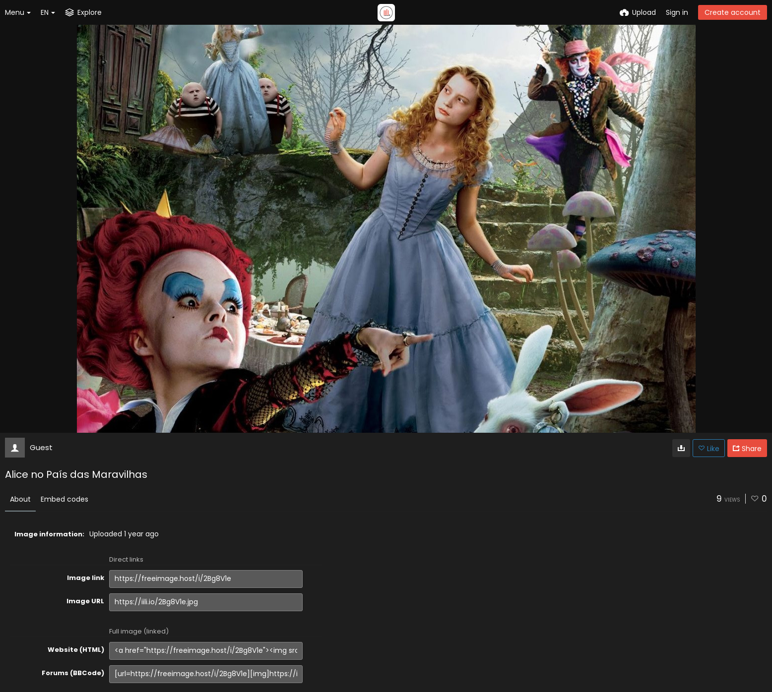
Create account (733, 12)
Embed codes (64, 499)
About (20, 499)
